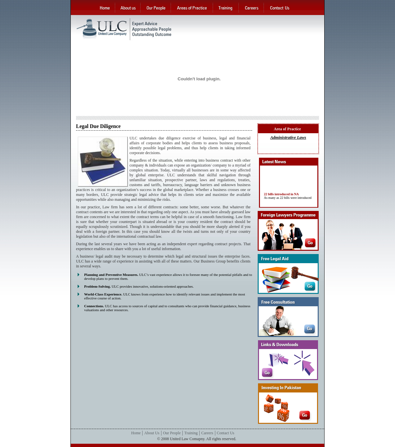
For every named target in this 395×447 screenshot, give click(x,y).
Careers (207, 433)
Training (191, 433)
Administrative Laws (288, 137)
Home (136, 433)
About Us (151, 433)
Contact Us (226, 433)
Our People (172, 433)
